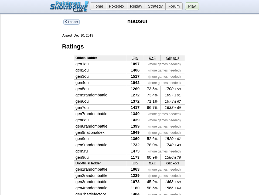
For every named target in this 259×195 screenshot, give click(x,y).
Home (96, 6)
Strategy (155, 6)
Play (192, 6)
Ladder (71, 22)
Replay (136, 6)
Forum (174, 6)
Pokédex (116, 6)
